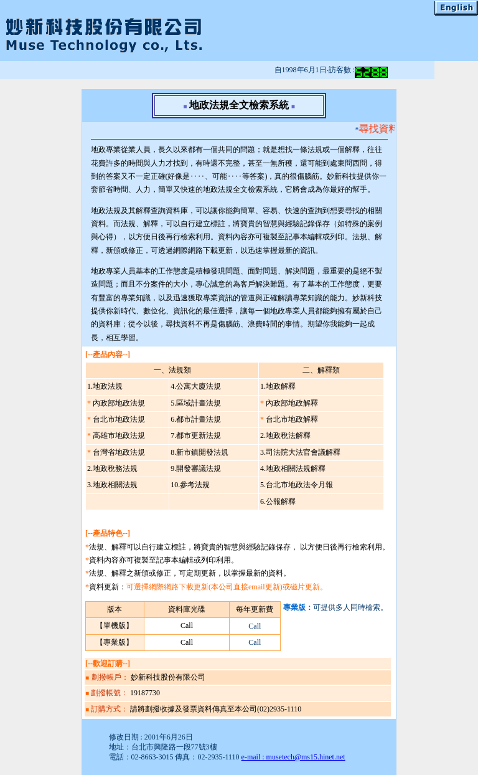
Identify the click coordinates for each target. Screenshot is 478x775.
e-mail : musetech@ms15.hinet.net (293, 757)
